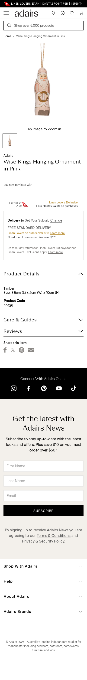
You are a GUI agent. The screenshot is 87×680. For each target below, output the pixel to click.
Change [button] (56, 220)
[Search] (10, 26)
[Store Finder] (53, 13)
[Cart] (81, 13)
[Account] (62, 13)
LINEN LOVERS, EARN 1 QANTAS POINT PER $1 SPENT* (46, 3)
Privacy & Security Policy (43, 541)
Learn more (57, 233)
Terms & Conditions (54, 535)
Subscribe (43, 511)
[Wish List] (72, 13)
